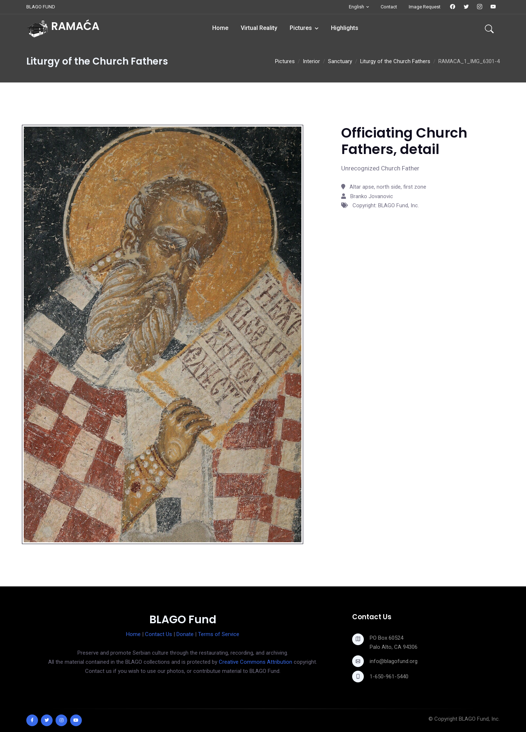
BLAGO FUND (40, 6)
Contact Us (158, 634)
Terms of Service (218, 634)
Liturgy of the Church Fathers (395, 61)
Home (220, 27)
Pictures (301, 27)
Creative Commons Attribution (255, 662)
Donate (185, 634)
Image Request (425, 6)
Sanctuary (340, 61)
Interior (311, 61)
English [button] (356, 6)
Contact (389, 6)
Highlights (344, 27)
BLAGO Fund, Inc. (479, 719)
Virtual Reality (259, 27)
